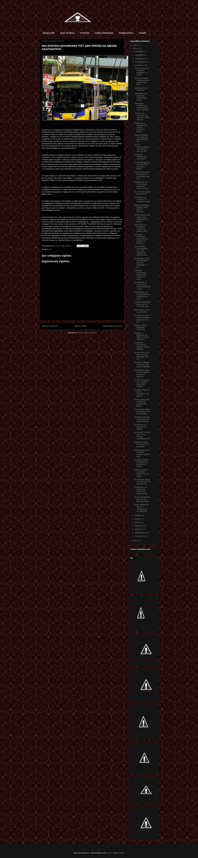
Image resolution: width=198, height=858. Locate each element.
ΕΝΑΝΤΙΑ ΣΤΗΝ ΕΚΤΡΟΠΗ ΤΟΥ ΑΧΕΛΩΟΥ (142, 444)
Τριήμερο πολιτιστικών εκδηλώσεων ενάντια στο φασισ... (140, 274)
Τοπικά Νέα (85, 33)
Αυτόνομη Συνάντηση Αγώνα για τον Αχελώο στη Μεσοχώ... (141, 239)
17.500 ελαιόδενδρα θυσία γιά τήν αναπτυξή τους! (142, 304)
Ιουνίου (138, 519)
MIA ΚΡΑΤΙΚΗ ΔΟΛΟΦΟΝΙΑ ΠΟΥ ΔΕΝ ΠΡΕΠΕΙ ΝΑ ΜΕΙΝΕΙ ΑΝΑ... (141, 251)
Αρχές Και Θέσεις (67, 33)
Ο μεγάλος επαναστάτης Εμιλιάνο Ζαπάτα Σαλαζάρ (142, 346)
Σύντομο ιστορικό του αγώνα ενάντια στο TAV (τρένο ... (142, 473)
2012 (135, 540)
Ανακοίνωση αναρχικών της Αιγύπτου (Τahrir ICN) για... (142, 116)
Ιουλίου (138, 515)
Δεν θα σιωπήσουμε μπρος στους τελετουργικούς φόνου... (142, 218)
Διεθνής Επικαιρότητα (104, 33)
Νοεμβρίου (139, 55)
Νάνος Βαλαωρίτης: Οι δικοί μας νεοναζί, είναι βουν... (142, 403)
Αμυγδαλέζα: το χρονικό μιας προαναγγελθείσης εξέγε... (142, 285)
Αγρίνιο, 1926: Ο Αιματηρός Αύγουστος (141, 327)
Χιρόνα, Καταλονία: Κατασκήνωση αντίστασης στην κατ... (142, 175)
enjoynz (109, 853)
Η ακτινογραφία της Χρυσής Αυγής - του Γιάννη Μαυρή (142, 165)
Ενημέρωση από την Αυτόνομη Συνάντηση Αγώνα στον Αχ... (142, 185)
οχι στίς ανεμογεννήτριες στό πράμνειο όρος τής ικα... (142, 148)
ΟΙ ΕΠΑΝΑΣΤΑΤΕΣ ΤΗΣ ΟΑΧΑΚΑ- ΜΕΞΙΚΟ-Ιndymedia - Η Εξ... (142, 263)
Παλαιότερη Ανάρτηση (112, 326)
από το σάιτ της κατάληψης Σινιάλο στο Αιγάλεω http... (141, 228)
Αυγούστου (139, 65)
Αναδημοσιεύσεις (126, 33)
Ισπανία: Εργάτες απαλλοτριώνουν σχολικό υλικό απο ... (142, 81)
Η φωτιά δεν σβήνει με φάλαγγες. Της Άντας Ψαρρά (142, 411)
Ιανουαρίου (139, 536)
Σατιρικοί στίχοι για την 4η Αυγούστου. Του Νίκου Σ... (142, 393)
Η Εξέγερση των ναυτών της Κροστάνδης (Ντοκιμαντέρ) (141, 490)
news (50, 249)
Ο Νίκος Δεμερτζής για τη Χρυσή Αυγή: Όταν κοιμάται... (142, 383)
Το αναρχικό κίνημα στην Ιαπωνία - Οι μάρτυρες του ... (142, 482)
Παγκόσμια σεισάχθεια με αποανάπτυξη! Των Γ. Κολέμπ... (142, 106)
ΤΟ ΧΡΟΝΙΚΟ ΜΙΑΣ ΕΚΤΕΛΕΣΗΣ (142, 193)
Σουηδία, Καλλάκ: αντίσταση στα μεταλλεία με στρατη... (141, 463)
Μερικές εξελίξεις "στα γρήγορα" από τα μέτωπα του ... (141, 138)
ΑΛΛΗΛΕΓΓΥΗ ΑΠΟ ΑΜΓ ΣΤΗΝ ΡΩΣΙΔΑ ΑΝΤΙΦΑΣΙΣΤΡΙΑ (142, 435)
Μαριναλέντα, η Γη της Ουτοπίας (142, 311)
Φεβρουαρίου (140, 533)
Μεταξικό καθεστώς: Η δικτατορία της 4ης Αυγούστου (142, 419)
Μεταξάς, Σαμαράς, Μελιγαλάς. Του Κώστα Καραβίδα (142, 364)
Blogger (121, 853)
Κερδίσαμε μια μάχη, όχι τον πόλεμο (141, 427)
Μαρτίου (138, 529)
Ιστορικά (142, 33)
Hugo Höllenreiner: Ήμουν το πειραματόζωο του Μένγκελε (142, 508)
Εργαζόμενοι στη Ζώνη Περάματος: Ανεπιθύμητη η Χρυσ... (142, 295)
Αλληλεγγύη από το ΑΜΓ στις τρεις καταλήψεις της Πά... (142, 356)
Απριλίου (139, 526)
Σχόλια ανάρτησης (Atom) (87, 333)
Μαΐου (137, 522)
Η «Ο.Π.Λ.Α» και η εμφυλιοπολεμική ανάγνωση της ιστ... (142, 318)
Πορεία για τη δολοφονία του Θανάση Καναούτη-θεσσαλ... (141, 127)
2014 (135, 45)
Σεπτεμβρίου (140, 62)
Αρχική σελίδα (49, 33)
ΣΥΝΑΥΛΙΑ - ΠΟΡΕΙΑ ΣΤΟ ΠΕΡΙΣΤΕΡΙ (141, 157)
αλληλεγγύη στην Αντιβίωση (141, 89)
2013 (135, 48)
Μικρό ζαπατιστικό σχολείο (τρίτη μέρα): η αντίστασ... (142, 208)
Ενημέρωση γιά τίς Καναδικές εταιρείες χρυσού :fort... (142, 453)
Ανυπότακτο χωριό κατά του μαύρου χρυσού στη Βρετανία (142, 373)
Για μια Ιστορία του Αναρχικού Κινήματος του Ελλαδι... (142, 71)
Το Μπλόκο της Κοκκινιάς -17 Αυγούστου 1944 (142, 199)
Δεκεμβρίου (139, 51)
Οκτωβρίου (139, 58)
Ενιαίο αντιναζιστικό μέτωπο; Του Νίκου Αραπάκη (142, 499)
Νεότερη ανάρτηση (50, 326)
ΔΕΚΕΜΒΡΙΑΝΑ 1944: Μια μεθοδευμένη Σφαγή (141, 97)
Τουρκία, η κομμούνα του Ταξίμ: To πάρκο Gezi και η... (142, 336)
